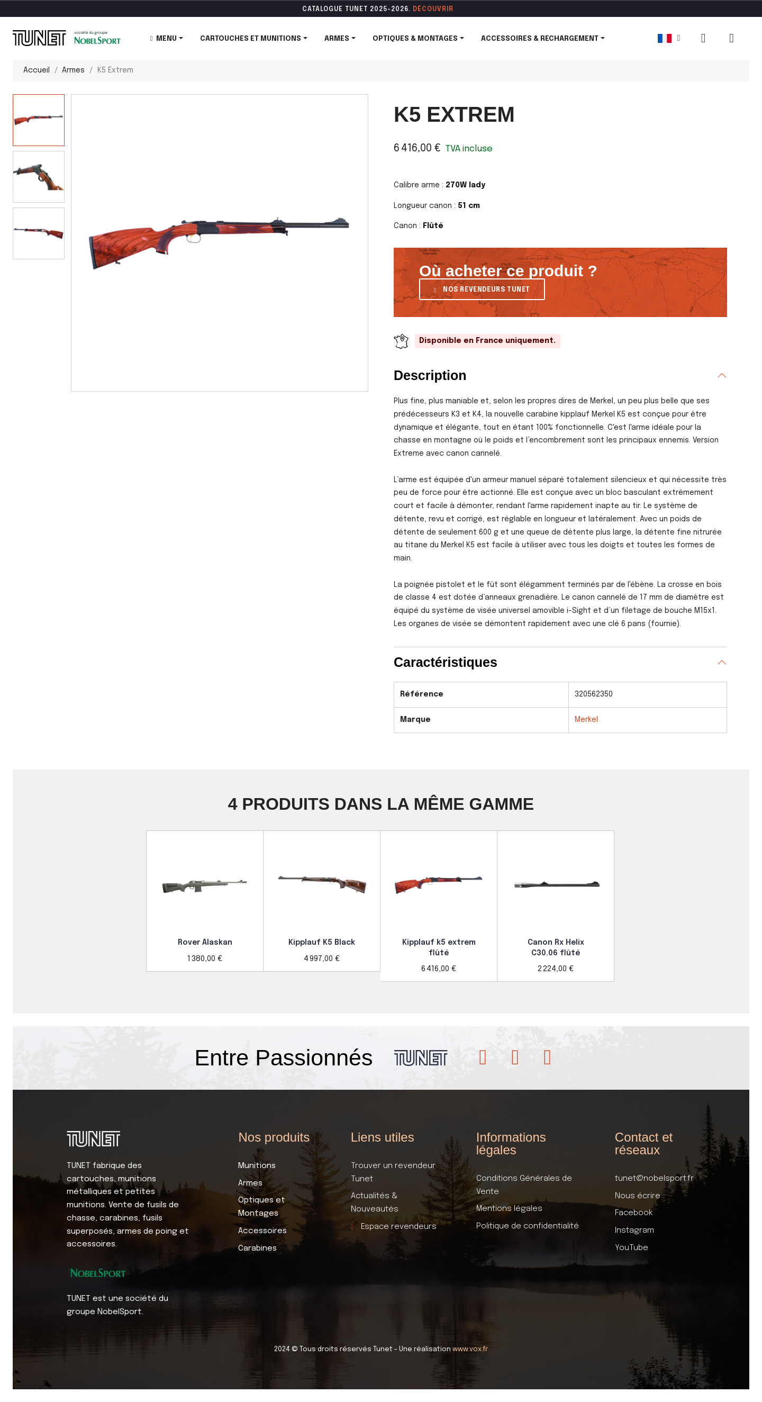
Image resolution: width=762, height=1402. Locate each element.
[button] (482, 289)
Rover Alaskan (205, 942)
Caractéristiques (445, 662)
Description (430, 375)
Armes (250, 1183)
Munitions (257, 1166)
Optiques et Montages (261, 1207)
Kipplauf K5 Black (321, 942)
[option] (205, 901)
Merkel (586, 719)
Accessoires (262, 1231)
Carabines (257, 1248)
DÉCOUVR (430, 9)
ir (450, 9)
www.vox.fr (470, 1349)
